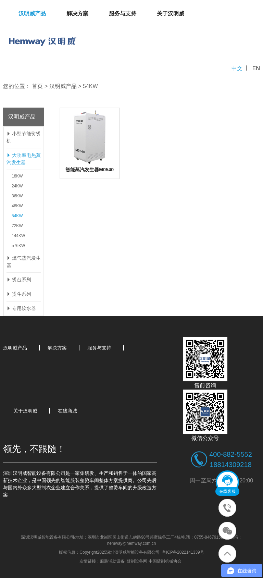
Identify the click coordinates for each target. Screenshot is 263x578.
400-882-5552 (230, 454)
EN (256, 68)
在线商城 (67, 411)
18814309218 (230, 464)
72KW (17, 225)
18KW (17, 176)
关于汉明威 (170, 13)
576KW (18, 245)
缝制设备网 (137, 561)
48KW (17, 206)
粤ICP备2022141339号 (183, 552)
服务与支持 (122, 13)
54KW (90, 86)
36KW (17, 196)
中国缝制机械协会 (165, 561)
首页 (37, 86)
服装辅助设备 (112, 561)
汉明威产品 (32, 13)
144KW (18, 235)
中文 (236, 68)
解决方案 (77, 13)
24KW (17, 186)
